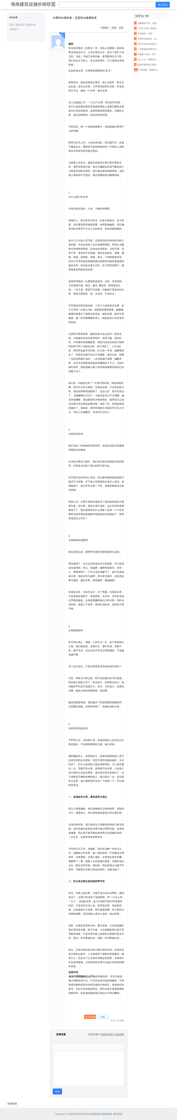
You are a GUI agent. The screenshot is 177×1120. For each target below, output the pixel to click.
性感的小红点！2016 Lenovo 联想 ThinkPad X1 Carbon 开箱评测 (148, 54)
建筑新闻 (31, 24)
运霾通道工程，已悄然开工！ (148, 23)
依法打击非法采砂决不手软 (148, 44)
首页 (11, 24)
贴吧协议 (97, 1114)
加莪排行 (14, 29)
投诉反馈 (118, 1114)
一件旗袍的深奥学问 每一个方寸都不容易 (148, 49)
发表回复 (59, 1034)
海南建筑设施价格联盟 (33, 4)
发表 (57, 1091)
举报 (112, 1020)
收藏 (114, 27)
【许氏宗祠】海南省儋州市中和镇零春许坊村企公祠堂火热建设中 (148, 28)
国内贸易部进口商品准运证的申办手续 (148, 64)
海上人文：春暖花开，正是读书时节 (148, 59)
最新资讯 (20, 24)
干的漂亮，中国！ (146, 33)
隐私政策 (107, 1114)
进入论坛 (162, 4)
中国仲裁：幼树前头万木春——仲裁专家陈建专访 (149, 70)
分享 (102, 1017)
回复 (121, 27)
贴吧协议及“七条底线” (112, 1034)
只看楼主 (104, 27)
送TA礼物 (90, 1017)
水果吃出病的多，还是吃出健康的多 (148, 39)
